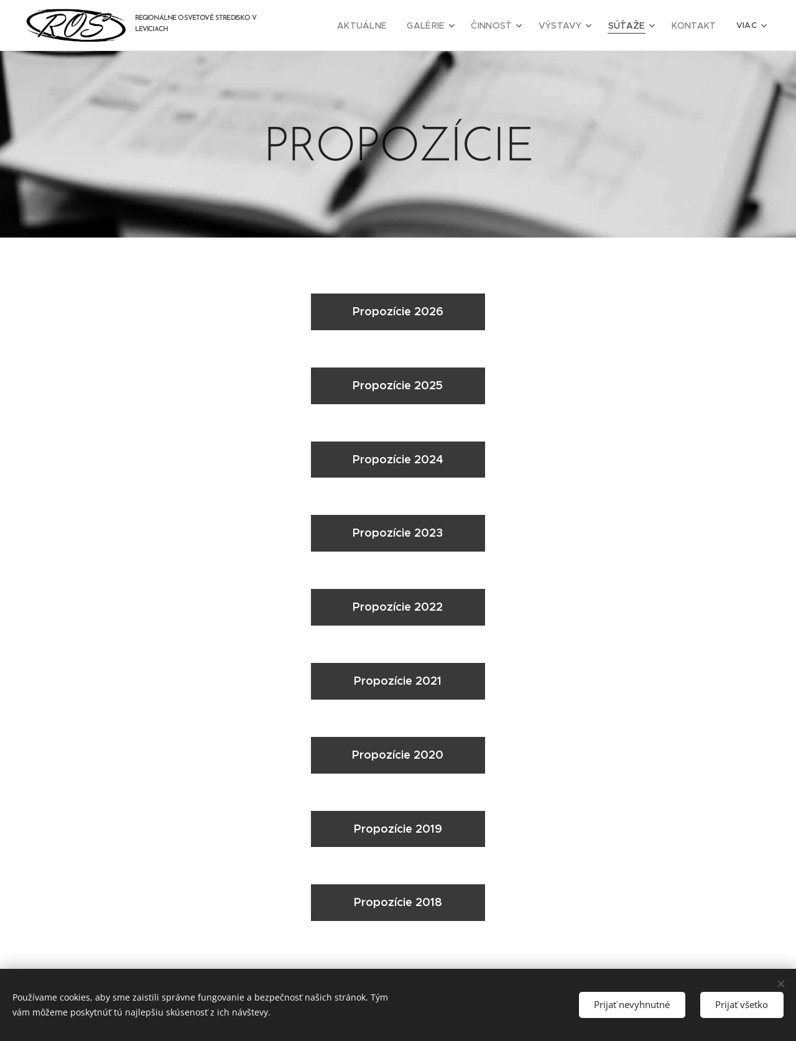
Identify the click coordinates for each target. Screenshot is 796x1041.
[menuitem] (385, 25)
